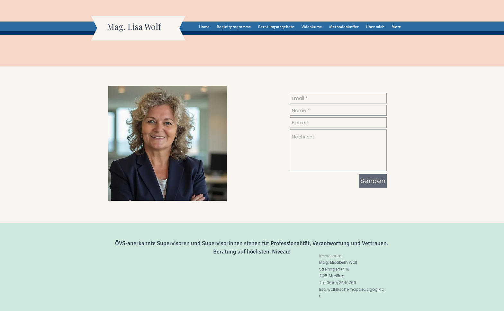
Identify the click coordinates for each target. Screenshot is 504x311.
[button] (312, 27)
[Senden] (373, 181)
